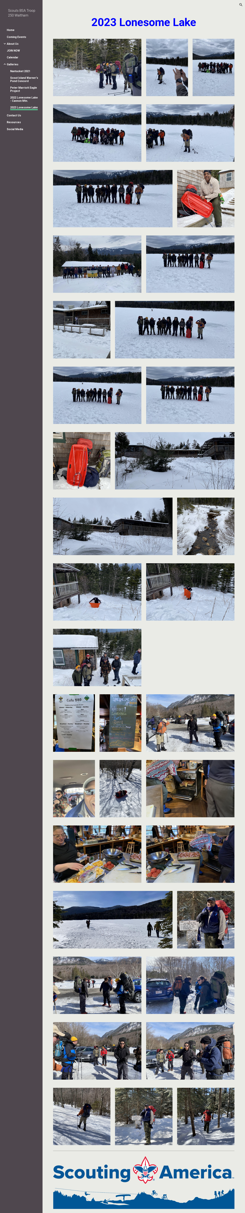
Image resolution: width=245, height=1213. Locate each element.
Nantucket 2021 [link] (20, 71)
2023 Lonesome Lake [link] (24, 107)
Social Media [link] (15, 129)
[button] (241, 5)
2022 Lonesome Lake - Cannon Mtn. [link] (24, 99)
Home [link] (10, 30)
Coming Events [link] (16, 37)
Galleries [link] (12, 64)
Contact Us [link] (14, 115)
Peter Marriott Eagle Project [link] (23, 89)
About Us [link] (13, 43)
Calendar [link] (12, 57)
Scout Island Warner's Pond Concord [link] (24, 79)
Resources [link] (14, 122)
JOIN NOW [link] (13, 50)
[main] (143, 22)
